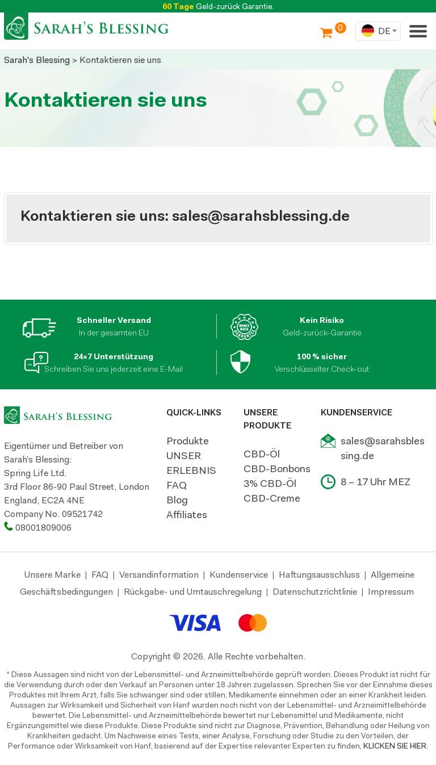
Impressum (391, 592)
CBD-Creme (272, 498)
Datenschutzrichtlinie (314, 592)
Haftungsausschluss (319, 575)
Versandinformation (159, 575)
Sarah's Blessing (37, 60)
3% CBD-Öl (270, 483)
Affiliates (186, 515)
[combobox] (378, 31)
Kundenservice (238, 575)
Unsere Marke (52, 575)
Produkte (187, 441)
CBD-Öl (262, 454)
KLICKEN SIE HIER (394, 746)
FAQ (176, 485)
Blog (177, 500)
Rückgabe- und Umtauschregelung (193, 592)
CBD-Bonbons (277, 469)
